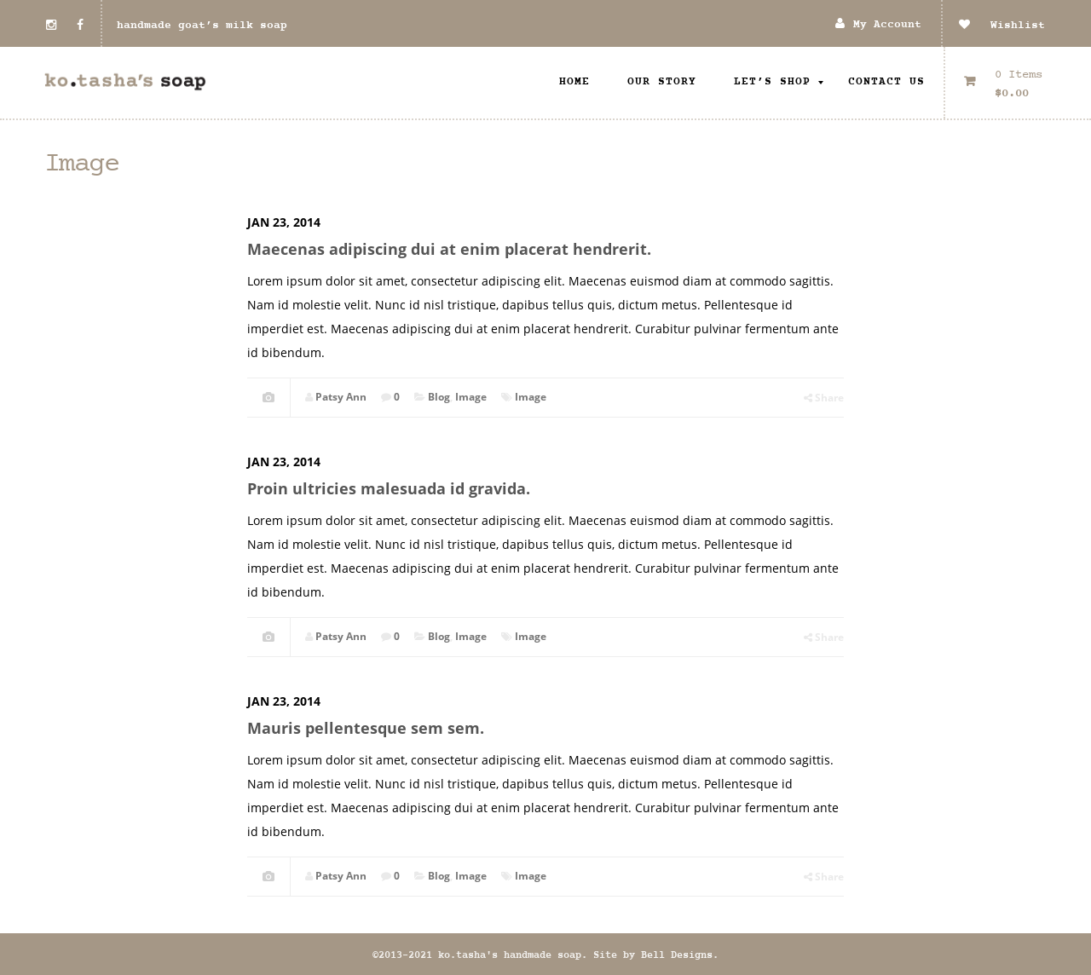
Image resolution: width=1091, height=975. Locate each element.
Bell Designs (677, 955)
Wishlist (1002, 25)
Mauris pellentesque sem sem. (365, 728)
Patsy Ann (341, 396)
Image (471, 396)
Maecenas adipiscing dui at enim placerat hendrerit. (449, 249)
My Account (887, 25)
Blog (439, 396)
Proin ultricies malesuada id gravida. (388, 488)
